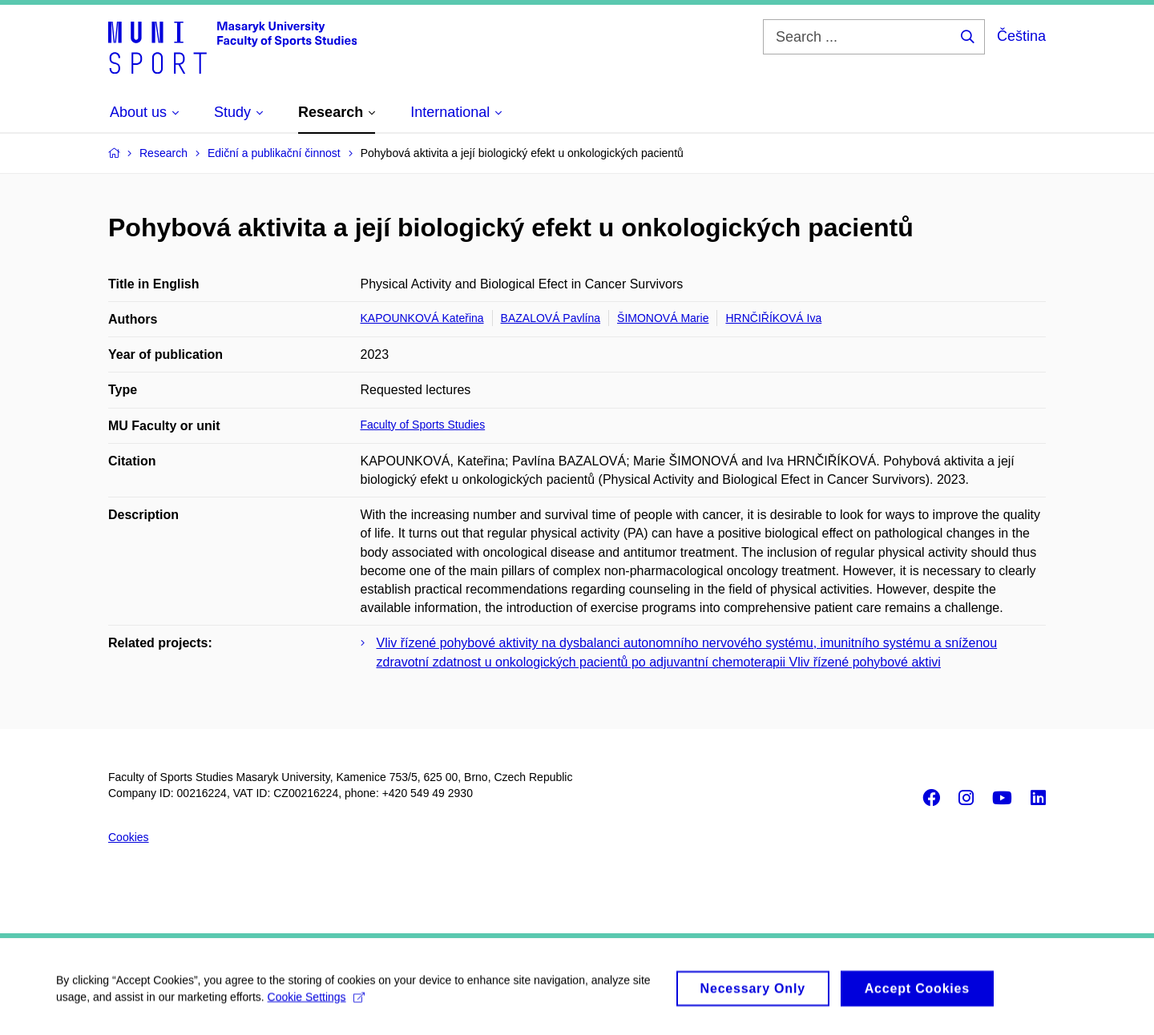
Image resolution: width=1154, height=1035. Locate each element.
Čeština (1021, 36)
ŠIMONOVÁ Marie (662, 318)
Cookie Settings (316, 1002)
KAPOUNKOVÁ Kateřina (422, 318)
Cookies (128, 837)
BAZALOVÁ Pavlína (551, 318)
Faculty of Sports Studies (423, 424)
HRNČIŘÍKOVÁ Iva (773, 318)
